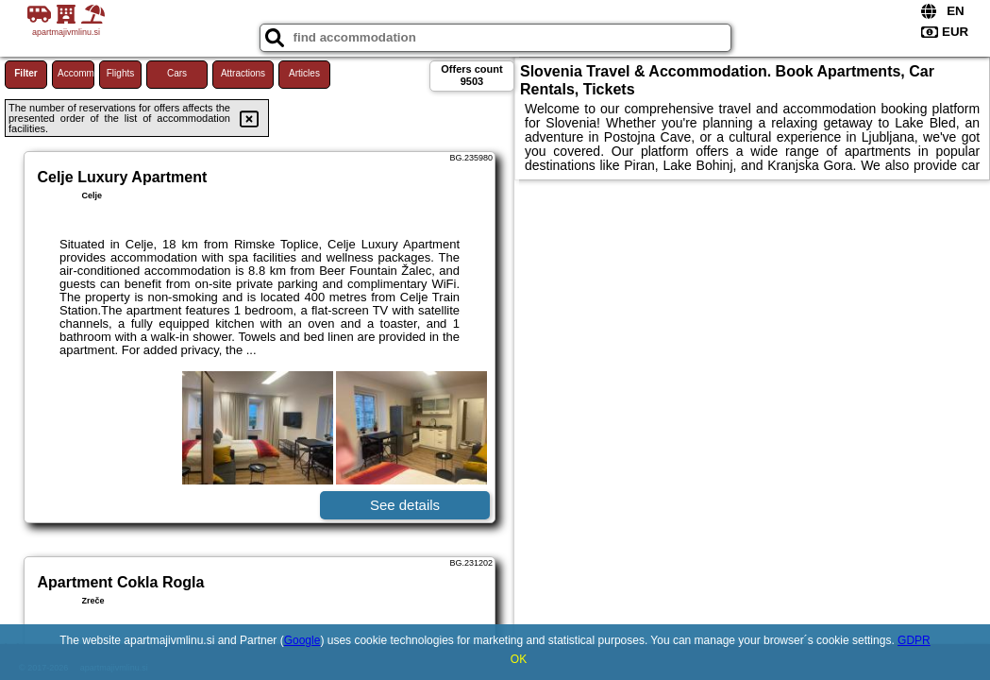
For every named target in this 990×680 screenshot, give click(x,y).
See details (405, 505)
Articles (304, 73)
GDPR (914, 640)
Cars (177, 73)
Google (302, 640)
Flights (120, 73)
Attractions (243, 73)
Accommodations (76, 73)
